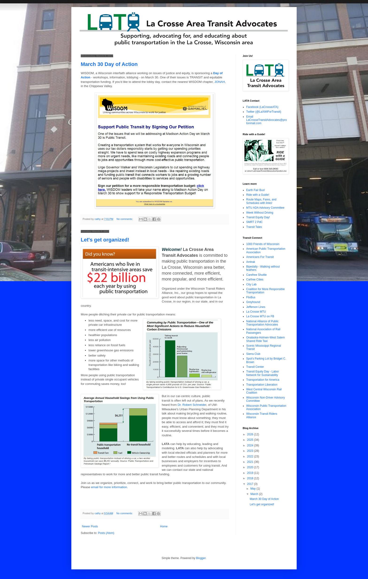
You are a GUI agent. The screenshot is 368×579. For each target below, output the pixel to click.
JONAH (220, 82)
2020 (250, 467)
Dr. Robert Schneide (192, 404)
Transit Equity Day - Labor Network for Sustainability (262, 373)
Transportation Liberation (261, 384)
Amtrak (250, 262)
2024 (250, 445)
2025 (250, 439)
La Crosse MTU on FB (260, 316)
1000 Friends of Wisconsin (262, 244)
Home (164, 526)
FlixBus (250, 297)
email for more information (109, 487)
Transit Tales (254, 227)
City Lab (251, 284)
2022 (250, 456)
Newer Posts (90, 526)
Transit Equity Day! (258, 217)
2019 (250, 473)
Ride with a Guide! (257, 194)
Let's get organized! (105, 240)
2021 (250, 462)
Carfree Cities (254, 279)
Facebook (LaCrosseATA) (262, 107)
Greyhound (253, 302)
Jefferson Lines (255, 307)
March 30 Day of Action (109, 64)
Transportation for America (262, 379)
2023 (250, 450)
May (253, 488)
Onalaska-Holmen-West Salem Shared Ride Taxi (265, 339)
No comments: (125, 219)
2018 (250, 478)
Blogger (201, 558)
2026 (250, 434)
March (254, 494)
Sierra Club (253, 354)
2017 (250, 484)
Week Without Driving (259, 212)
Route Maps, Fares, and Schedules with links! (261, 201)
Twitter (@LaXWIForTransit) (263, 111)
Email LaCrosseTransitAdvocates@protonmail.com (266, 120)
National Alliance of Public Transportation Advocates (262, 323)
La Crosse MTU (256, 311)
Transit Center (255, 366)
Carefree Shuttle (256, 274)
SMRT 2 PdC (254, 222)
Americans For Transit (260, 257)
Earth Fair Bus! (255, 190)
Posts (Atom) (106, 533)
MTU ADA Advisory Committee (265, 207)
